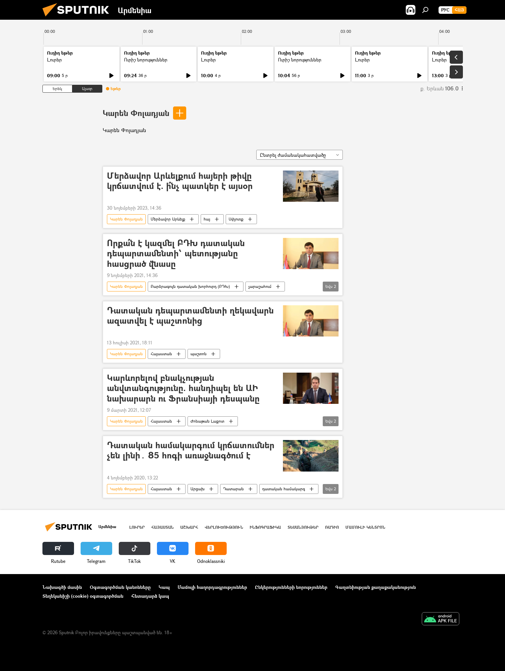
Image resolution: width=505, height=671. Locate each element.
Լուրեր (54, 60)
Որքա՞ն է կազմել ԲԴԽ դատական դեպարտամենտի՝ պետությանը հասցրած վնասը (176, 253)
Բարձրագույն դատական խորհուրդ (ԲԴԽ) (190, 286)
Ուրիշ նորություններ (145, 60)
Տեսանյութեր (303, 527)
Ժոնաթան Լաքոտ (207, 421)
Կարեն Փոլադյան (136, 112)
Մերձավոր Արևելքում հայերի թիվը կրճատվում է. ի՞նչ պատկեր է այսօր (180, 181)
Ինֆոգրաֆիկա (265, 527)
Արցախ (197, 489)
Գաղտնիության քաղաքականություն (375, 587)
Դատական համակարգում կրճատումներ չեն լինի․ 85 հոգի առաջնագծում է (190, 450)
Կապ (164, 587)
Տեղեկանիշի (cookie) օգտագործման (82, 596)
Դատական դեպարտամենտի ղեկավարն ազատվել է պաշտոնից (190, 315)
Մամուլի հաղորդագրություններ (212, 587)
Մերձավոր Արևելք (168, 219)
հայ (207, 219)
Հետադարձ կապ (150, 596)
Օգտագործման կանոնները (120, 587)
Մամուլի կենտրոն (365, 527)
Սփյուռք (236, 219)
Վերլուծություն (224, 527)
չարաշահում (259, 286)
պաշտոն (198, 354)
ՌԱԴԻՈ (332, 527)
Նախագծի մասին (62, 587)
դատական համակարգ (283, 489)
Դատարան (233, 489)
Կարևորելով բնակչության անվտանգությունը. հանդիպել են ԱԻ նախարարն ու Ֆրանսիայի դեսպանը (183, 388)
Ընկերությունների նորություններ (291, 587)
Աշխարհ (189, 527)
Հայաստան (161, 354)
